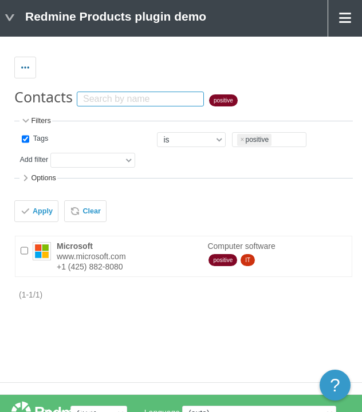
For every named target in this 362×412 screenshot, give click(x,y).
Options (38, 178)
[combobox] (269, 140)
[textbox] (275, 138)
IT (247, 260)
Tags (39, 138)
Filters (35, 121)
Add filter (33, 160)
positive (223, 100)
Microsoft (75, 246)
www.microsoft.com (91, 256)
